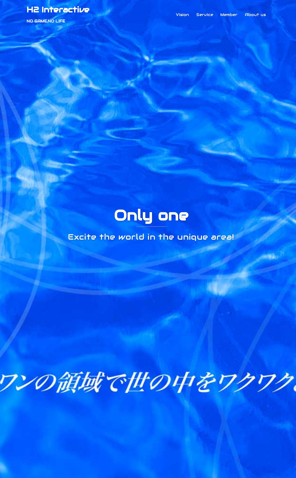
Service (204, 14)
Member (229, 14)
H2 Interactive (58, 10)
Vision (182, 14)
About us (255, 14)
